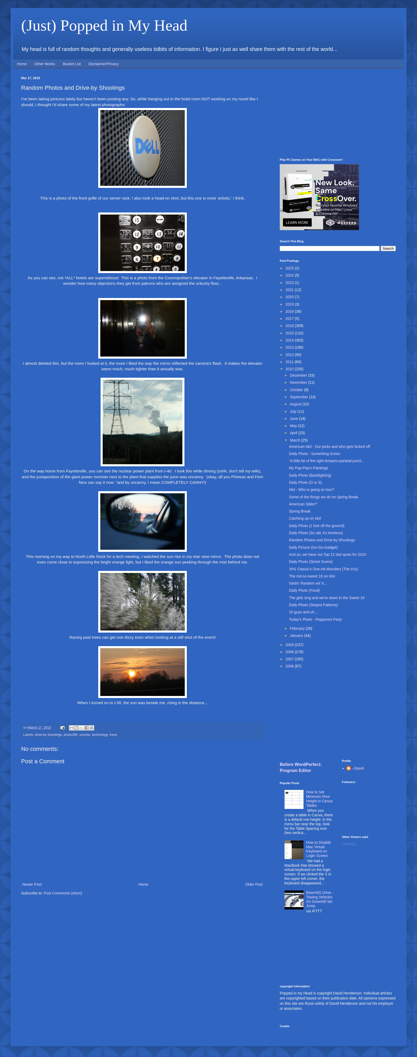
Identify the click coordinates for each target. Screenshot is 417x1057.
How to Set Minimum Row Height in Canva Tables (319, 798)
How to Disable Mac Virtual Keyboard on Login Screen (318, 849)
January (297, 635)
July (293, 411)
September (299, 397)
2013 (290, 347)
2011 (290, 362)
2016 (290, 326)
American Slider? (303, 504)
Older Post (254, 884)
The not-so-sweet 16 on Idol (312, 576)
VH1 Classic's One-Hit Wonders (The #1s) (323, 569)
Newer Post (31, 884)
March (295, 440)
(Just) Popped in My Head (104, 25)
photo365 (71, 735)
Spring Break (299, 511)
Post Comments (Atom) (63, 893)
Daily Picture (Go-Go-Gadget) (313, 547)
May (294, 426)
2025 (290, 268)
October (297, 390)
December (299, 375)
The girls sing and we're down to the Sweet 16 (326, 598)
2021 (290, 290)
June (294, 418)
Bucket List (72, 64)
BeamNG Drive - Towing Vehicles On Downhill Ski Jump (319, 899)
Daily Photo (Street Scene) (311, 562)
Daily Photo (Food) (304, 590)
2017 (290, 318)
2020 (290, 297)
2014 (290, 340)
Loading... (350, 844)
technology (100, 735)
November (299, 382)
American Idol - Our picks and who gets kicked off (329, 446)
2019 (290, 304)
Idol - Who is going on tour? (311, 489)
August (296, 404)
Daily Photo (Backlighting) (310, 475)
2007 (290, 659)
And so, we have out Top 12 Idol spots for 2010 (327, 554)
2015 (290, 333)
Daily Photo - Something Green (314, 454)
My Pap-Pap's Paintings (308, 468)
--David (358, 768)
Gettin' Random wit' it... (308, 583)
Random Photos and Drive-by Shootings (322, 540)
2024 (290, 275)
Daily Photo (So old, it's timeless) (316, 533)
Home (22, 64)
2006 (290, 666)
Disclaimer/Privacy (103, 64)
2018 (290, 311)
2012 (290, 355)
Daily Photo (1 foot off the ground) (316, 526)
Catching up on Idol (305, 518)
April (294, 433)
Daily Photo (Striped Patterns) (313, 605)
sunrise (84, 735)
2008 (290, 652)
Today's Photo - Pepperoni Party (315, 619)
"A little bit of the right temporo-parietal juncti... (326, 461)
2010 (290, 369)
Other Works (44, 64)
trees (113, 735)
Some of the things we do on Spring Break (323, 497)
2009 (290, 645)
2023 (290, 283)
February (298, 628)
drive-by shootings (48, 735)
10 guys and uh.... (303, 612)
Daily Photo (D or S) (305, 482)
